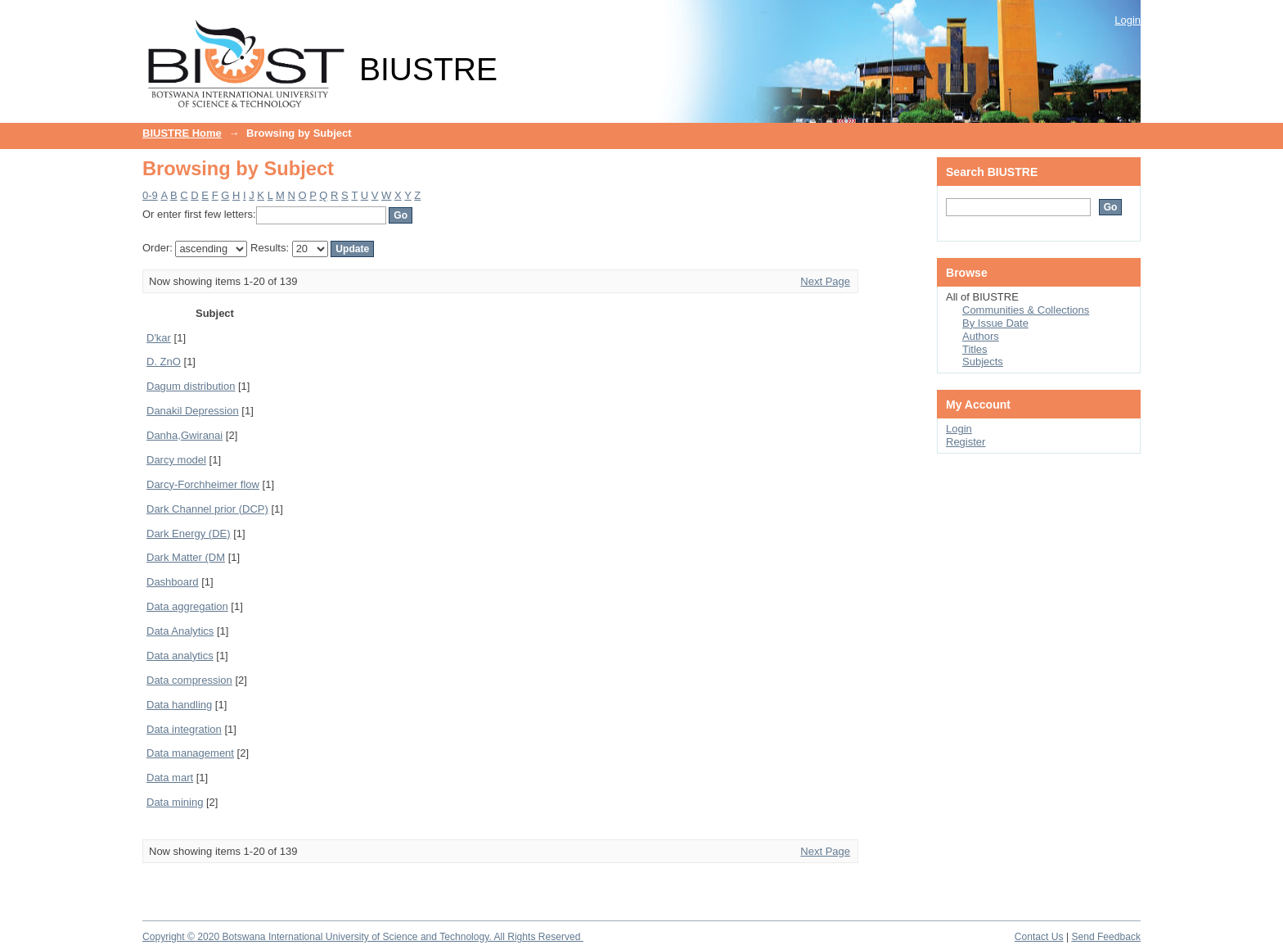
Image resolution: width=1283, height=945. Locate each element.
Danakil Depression (192, 411)
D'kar (158, 338)
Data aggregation (187, 606)
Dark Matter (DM (185, 557)
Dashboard (172, 582)
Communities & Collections (1025, 310)
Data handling (179, 705)
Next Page (825, 281)
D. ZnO (163, 361)
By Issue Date (995, 323)
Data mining (174, 802)
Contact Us (1039, 937)
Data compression (189, 680)
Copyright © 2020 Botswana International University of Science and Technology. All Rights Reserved (362, 937)
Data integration (184, 729)
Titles (975, 349)
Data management (190, 753)
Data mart (169, 777)
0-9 (150, 195)
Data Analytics (180, 631)
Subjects (982, 361)
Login (1127, 20)
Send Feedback (1106, 937)
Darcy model (176, 460)
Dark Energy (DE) (188, 533)
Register (965, 442)
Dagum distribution (190, 386)
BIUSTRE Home (182, 133)
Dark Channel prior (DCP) (207, 509)
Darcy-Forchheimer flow (202, 484)
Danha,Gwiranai (184, 435)
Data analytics (180, 655)
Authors (980, 336)
